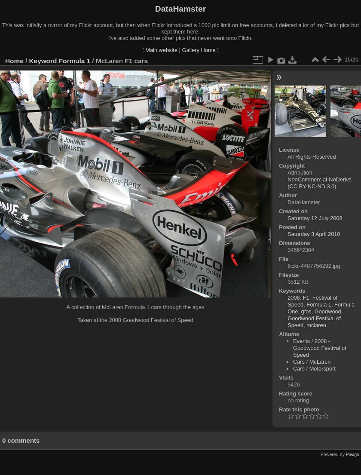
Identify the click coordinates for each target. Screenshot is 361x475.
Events (301, 341)
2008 (294, 297)
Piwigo (352, 454)
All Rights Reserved (312, 156)
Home (14, 60)
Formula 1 (74, 60)
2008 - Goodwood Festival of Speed (319, 348)
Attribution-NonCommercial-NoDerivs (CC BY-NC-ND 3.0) (320, 179)
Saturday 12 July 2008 (315, 218)
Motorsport (322, 368)
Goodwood (328, 311)
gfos (306, 311)
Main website (161, 50)
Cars (299, 362)
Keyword (43, 60)
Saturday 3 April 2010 (314, 234)
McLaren (320, 362)
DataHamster (180, 8)
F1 (306, 297)
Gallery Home (198, 50)
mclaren (316, 325)
